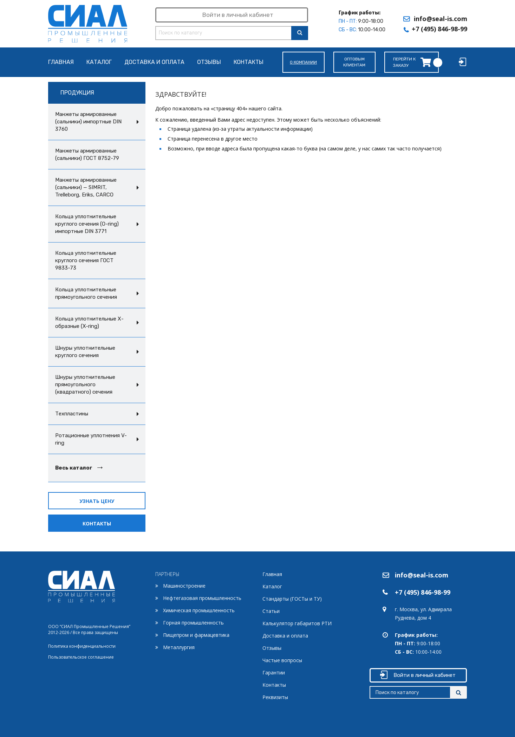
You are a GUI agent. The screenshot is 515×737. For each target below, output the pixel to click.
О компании (303, 62)
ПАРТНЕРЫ (167, 574)
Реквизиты (275, 697)
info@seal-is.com (440, 18)
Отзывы (209, 62)
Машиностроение (184, 585)
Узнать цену (96, 501)
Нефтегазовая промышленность (202, 598)
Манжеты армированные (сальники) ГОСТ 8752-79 (87, 154)
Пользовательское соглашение (81, 657)
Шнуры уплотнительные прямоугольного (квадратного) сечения (85, 384)
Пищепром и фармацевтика (196, 635)
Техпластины (71, 413)
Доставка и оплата (154, 62)
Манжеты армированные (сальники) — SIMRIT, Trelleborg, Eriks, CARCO (86, 187)
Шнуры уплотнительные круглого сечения (85, 351)
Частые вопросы (282, 660)
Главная (61, 62)
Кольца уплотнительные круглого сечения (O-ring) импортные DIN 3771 (87, 223)
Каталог (99, 62)
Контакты (248, 62)
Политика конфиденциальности (82, 646)
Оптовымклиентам (354, 62)
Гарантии (273, 672)
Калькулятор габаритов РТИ (297, 623)
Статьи (271, 611)
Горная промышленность (193, 622)
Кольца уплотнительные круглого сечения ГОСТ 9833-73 (85, 260)
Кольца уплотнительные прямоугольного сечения (86, 293)
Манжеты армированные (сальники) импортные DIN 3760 (88, 121)
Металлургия (179, 647)
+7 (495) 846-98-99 (439, 29)
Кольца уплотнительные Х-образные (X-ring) (89, 322)
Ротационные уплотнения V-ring (91, 439)
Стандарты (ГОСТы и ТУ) (292, 598)
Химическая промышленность (199, 610)
